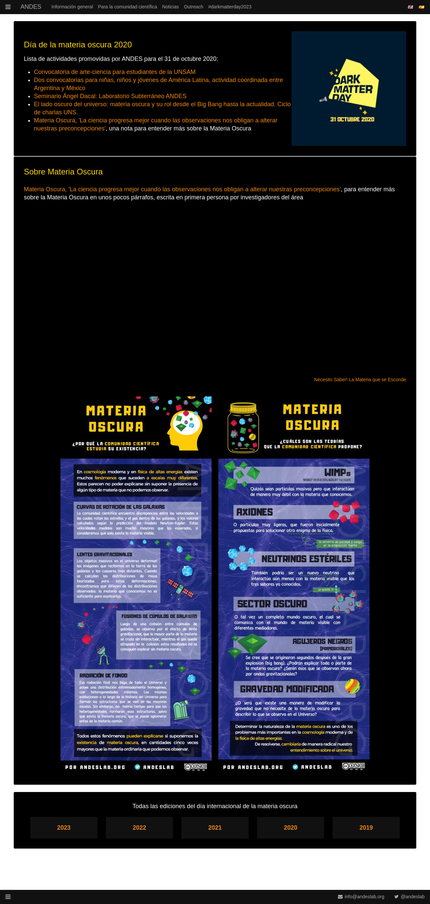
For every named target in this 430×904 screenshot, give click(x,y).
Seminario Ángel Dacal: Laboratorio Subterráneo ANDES (110, 96)
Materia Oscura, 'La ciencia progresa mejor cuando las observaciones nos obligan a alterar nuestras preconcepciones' (182, 189)
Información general (72, 6)
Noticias (170, 6)
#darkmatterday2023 (229, 6)
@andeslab (409, 896)
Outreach (193, 6)
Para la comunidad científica (127, 6)
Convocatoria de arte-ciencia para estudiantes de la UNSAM (115, 72)
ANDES (30, 6)
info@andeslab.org (361, 896)
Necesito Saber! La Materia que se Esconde (360, 379)
